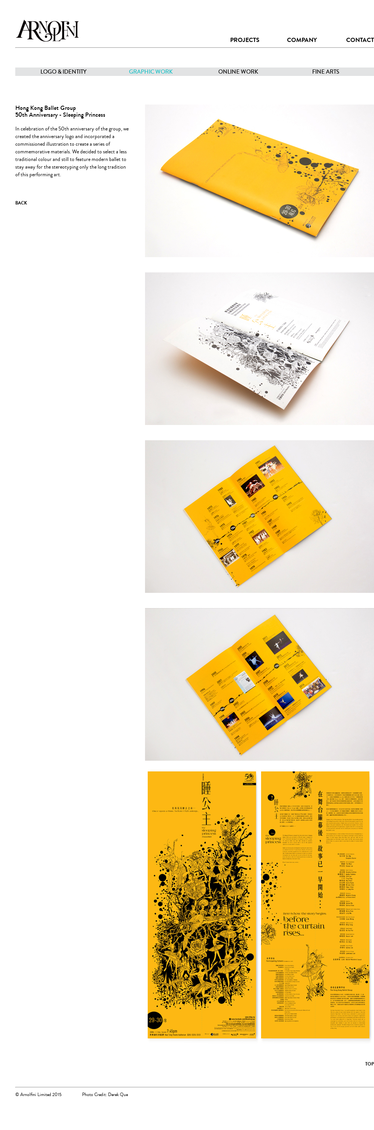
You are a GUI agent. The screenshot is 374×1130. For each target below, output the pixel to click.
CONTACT (360, 39)
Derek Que (118, 1094)
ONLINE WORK (238, 72)
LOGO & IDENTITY (63, 72)
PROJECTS (245, 39)
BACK (21, 203)
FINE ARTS (325, 72)
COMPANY (302, 39)
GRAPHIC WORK (151, 72)
